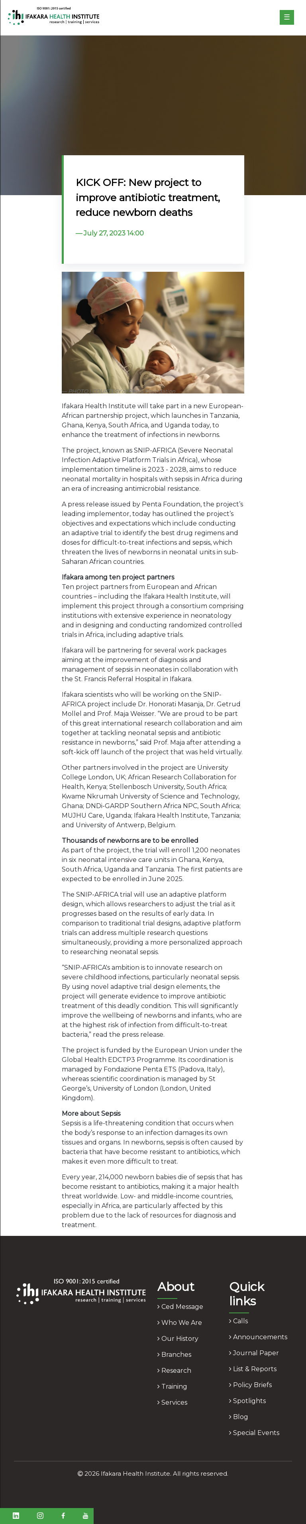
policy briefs (250, 1385)
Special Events (254, 1433)
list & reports (253, 1369)
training (172, 1386)
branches (174, 1354)
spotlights (247, 1401)
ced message (180, 1307)
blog (238, 1417)
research (174, 1370)
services (172, 1402)
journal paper (254, 1353)
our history (177, 1338)
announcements (258, 1337)
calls (238, 1321)
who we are (179, 1322)
